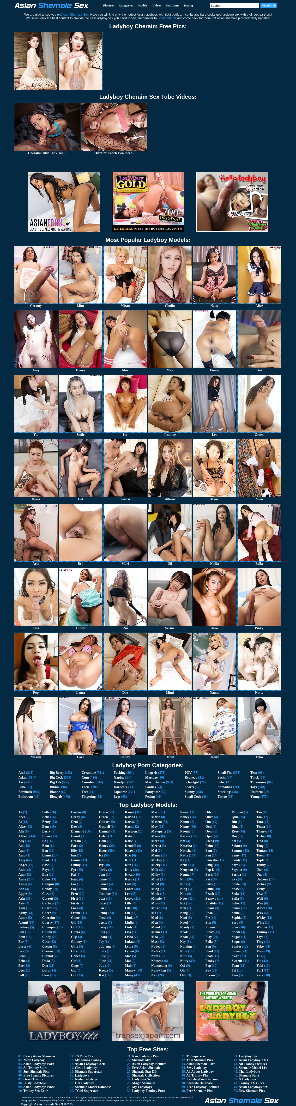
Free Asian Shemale (146, 1068)
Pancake (211, 860)
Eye (74, 870)
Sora (235, 922)
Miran (155, 908)
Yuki (259, 965)
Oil (182, 975)
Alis (21, 831)
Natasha (186, 846)
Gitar (75, 951)
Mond (155, 927)
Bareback (25, 792)
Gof (74, 961)
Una (259, 874)
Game (75, 918)
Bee (21, 965)
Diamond (77, 831)
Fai (73, 874)
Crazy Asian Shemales (39, 1056)
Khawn (130, 850)
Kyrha (129, 879)
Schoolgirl (192, 782)
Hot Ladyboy (84, 1083)
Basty (22, 946)
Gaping (119, 777)
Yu (258, 956)
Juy (101, 965)
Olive (209, 817)
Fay (74, 889)
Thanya (261, 831)
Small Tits (224, 772)
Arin (21, 898)
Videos (156, 5)
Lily (128, 908)
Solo (220, 782)
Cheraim (48, 918)
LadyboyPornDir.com (202, 1079)
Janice (103, 884)
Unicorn (262, 879)
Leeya (129, 898)
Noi (182, 903)
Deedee (76, 812)
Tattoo (222, 796)
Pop (208, 965)
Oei (182, 965)
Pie (207, 918)
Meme (155, 855)
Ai (20, 822)
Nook (184, 932)
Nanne (184, 822)
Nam (154, 956)
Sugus (236, 941)
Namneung (159, 965)
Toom (260, 855)
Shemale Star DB (144, 1071)
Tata (259, 822)
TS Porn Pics (84, 1056)
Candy (47, 889)
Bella (45, 812)
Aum (22, 918)
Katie (129, 841)
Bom (45, 846)
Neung (184, 874)
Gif (73, 922)
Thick (254, 777)
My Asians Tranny (88, 1060)
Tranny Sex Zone (35, 1091)
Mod (154, 918)
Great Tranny (33, 1079)
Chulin (47, 932)
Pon (208, 946)
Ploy (208, 937)
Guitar (104, 822)
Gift (74, 927)
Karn (129, 826)
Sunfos (236, 946)
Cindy (46, 937)
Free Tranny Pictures (39, 1075)
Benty (46, 822)
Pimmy (210, 927)
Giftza (75, 932)
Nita (183, 894)
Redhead (191, 777)
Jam (102, 874)
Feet (85, 792)
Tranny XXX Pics (251, 1083)
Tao (259, 817)
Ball (21, 932)
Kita (128, 865)
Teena (260, 826)
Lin (127, 913)
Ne (182, 860)
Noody (184, 927)
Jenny (103, 913)
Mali (128, 965)
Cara (45, 894)
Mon (154, 922)
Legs (117, 796)
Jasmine (105, 894)
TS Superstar (196, 1056)
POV (188, 772)
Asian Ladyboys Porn (38, 1064)
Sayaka (237, 870)
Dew (74, 826)
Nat (182, 841)
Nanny (185, 826)
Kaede (103, 970)
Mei (154, 850)
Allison (23, 836)
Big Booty (57, 772)
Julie (102, 956)
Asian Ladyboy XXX (253, 1060)
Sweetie (237, 961)
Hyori (103, 850)
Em (73, 855)
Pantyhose (152, 792)
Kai (101, 975)
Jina (102, 932)
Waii (259, 898)
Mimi (155, 879)
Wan (259, 903)
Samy (236, 855)
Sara (235, 865)
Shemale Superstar (88, 1071)
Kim (128, 860)
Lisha (129, 937)
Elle (74, 850)
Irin (101, 860)
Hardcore (120, 787)
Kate (128, 836)
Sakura (237, 846)
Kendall (130, 846)
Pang (209, 865)
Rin (234, 822)
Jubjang (105, 946)
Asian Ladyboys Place (39, 1087)
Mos (154, 941)
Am (21, 846)
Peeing (150, 796)
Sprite (236, 932)
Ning (183, 889)
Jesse (102, 918)
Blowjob (56, 796)
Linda (129, 918)
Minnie (156, 898)
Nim (183, 879)
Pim (208, 922)
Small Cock (193, 796)
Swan (236, 956)
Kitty (128, 870)
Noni (183, 918)
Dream (76, 841)
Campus (48, 884)
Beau (22, 956)
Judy (102, 951)
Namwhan (158, 970)
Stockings (224, 792)
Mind (155, 884)
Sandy (236, 860)
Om (208, 822)
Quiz (235, 817)
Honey (103, 846)
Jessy (102, 927)
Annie (22, 884)
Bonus (46, 855)
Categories (126, 5)
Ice (101, 855)
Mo (153, 913)
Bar (21, 941)
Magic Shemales (143, 1083)
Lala (128, 884)
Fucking (120, 772)
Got (74, 975)
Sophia (237, 918)
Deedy (75, 817)
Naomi (185, 831)
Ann (21, 874)
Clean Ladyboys (86, 1068)
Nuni (183, 951)
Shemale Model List (253, 1068)
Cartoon (48, 903)
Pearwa (210, 898)
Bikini (54, 787)
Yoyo (260, 951)
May (154, 826)
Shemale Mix (141, 1060)
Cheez (46, 913)
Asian (22, 777)
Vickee (261, 884)
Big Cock (56, 777)
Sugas (236, 937)
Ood (208, 826)
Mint (154, 903)
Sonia (236, 913)
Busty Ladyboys (35, 1083)
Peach (209, 894)
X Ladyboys (247, 1079)
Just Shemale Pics (36, 1071)
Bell (21, 975)
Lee (127, 894)
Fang (74, 879)
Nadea (155, 946)
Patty (209, 884)
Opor (209, 836)
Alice (22, 826)
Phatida (211, 903)
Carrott (47, 898)
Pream (210, 975)
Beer (21, 970)
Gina (74, 946)
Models (142, 5)
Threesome (258, 782)
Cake (46, 879)
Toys (253, 787)
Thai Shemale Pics (200, 1060)
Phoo (209, 913)
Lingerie (151, 772)
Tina (259, 841)
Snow (236, 889)
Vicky (260, 889)
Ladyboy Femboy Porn (148, 1091)
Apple (22, 894)
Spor (235, 927)
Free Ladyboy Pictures (203, 1087)
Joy (101, 941)
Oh (182, 970)
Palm (209, 846)
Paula (209, 889)
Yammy (261, 932)
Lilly (128, 903)
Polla (209, 941)
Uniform (256, 792)
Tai (234, 970)
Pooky (209, 961)
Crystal (47, 956)
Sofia (235, 898)
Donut (75, 836)
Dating (188, 5)
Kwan (129, 874)
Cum (85, 777)
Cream (47, 946)
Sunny (236, 951)
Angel (22, 865)
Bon (45, 850)
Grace (103, 812)
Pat (207, 879)
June (102, 961)
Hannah (104, 831)
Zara (260, 975)
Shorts (189, 787)
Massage (151, 777)
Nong (184, 913)
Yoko (260, 946)
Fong (74, 908)
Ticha (260, 836)
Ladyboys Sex (142, 1079)
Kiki (128, 855)
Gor (74, 970)
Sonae (236, 908)
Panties (150, 787)
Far (73, 884)
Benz (45, 826)
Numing (186, 946)
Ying (259, 941)
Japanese (120, 792)
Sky (234, 879)
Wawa (260, 908)
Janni (103, 889)
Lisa (128, 932)
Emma (76, 860)
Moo (154, 937)
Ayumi (23, 922)
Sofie (235, 903)
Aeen (22, 817)
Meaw (155, 836)
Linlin (129, 922)
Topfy (260, 860)
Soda (235, 894)
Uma (259, 870)
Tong (260, 846)
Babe (22, 787)
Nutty (184, 961)
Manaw (130, 970)
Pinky (209, 932)
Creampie (89, 772)
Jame (103, 879)
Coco (45, 941)
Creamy (48, 951)
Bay (21, 951)
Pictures (108, 5)
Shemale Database (200, 1083)
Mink (155, 894)
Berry (46, 831)
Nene (183, 865)
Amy (21, 860)
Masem (156, 822)
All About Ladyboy (200, 1071)
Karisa (129, 822)
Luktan (130, 941)
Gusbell (104, 826)
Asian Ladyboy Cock (90, 1064)
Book (46, 860)
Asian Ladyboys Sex (253, 1087)
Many (129, 975)
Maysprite (158, 831)
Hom (102, 841)
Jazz (102, 898)
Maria (155, 817)
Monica (156, 932)
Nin (182, 884)
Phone (209, 908)
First (74, 898)
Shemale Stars (249, 1075)
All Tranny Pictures (253, 1064)
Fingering (89, 796)
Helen (103, 836)
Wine (260, 922)
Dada (46, 961)
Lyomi (129, 951)
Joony (103, 937)
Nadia (155, 951)
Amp (22, 855)
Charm (47, 908)
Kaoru (129, 812)
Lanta (129, 889)
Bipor (46, 836)
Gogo (75, 965)
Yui (258, 961)
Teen (253, 772)
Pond (209, 951)
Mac (128, 956)
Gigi (74, 937)
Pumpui (237, 812)
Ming (155, 889)
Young (255, 796)
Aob (21, 889)
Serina (236, 874)
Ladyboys (82, 1075)
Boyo (45, 870)
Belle (45, 817)
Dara (45, 970)
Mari (154, 812)
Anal (21, 772)
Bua (45, 874)
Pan (208, 855)
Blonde (55, 792)
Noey (183, 898)
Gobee (75, 956)
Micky (155, 865)
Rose (235, 831)
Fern (74, 894)
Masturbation (155, 782)
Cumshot (88, 782)
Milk (154, 870)
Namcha (157, 961)
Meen (155, 841)
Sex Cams (172, 5)
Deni (74, 822)
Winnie (261, 927)
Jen (101, 908)
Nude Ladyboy (34, 1060)
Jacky (103, 870)
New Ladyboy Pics (145, 1056)
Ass (21, 782)
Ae (20, 812)
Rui (234, 836)
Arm (21, 908)
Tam (235, 975)
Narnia (185, 836)
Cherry (47, 922)
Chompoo (49, 927)
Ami (21, 850)
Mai (128, 961)
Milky (155, 874)
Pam (208, 850)
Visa (259, 894)
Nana (184, 812)
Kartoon (131, 831)
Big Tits (55, 782)
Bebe (22, 961)
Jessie (103, 922)
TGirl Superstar (86, 1091)
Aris (21, 903)
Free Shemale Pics (200, 1091)
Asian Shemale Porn (200, 1064)
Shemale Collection (146, 1075)
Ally (21, 841)
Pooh (209, 956)
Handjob (120, 782)
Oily (208, 812)
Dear (45, 975)
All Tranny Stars (35, 1068)
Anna (22, 879)
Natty (184, 855)
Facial (86, 787)
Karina (130, 817)
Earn (74, 846)
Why (259, 913)
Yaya (260, 937)
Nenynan (186, 870)
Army (22, 913)
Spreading (224, 787)
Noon (184, 937)
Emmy (76, 865)
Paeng (209, 841)
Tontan (261, 850)
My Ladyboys (142, 1087)
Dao (45, 965)
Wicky (261, 918)
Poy (208, 970)
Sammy (237, 850)
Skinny (190, 792)
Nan (154, 975)
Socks (221, 777)
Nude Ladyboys (86, 1079)
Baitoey (23, 927)
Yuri (259, 970)
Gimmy (76, 941)
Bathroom (25, 796)
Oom (209, 831)
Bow (45, 865)
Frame (76, 913)
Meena (156, 846)
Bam (21, 937)
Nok (183, 908)
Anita (22, 870)
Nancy (184, 817)
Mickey (156, 860)
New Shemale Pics (252, 1091)
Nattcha (185, 850)
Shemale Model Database (93, 1087)
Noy (183, 941)
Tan (259, 812)
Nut (183, 956)
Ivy (101, 865)
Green (103, 817)
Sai (234, 841)
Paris (209, 874)
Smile (236, 884)
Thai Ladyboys (249, 1071)
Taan (235, 965)
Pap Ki (210, 870)
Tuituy (261, 865)
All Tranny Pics (197, 1075)
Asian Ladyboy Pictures (149, 1064)
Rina (235, 826)
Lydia (129, 946)
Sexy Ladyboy (197, 1068)
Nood (184, 922)
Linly (129, 927)
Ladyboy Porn (249, 1056)
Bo (44, 841)
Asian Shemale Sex (47, 1104)
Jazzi (102, 903)
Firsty (75, 903)
